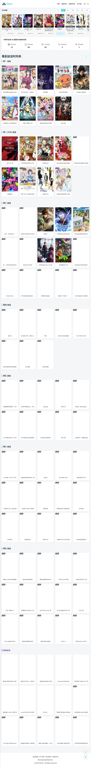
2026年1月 (70, 33)
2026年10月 (40, 33)
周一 (58, 10)
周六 (82, 10)
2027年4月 (21, 33)
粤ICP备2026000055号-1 (45, 760)
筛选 (86, 56)
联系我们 (49, 756)
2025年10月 (80, 33)
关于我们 (79, 4)
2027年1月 (30, 33)
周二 (63, 10)
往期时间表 (72, 4)
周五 (77, 10)
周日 (87, 10)
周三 (68, 10)
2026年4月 (60, 33)
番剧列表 (64, 4)
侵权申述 (55, 756)
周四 (73, 10)
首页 (58, 4)
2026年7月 (51, 33)
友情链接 (35, 756)
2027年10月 (10, 33)
